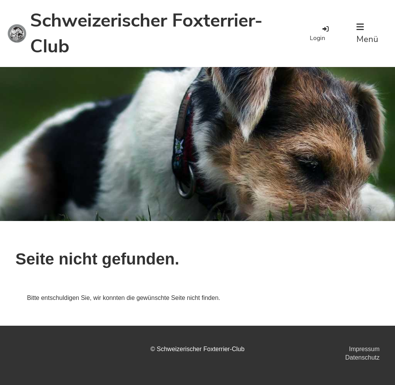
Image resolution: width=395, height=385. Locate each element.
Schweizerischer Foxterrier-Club (146, 33)
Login (320, 33)
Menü (367, 34)
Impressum (364, 349)
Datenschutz (362, 357)
